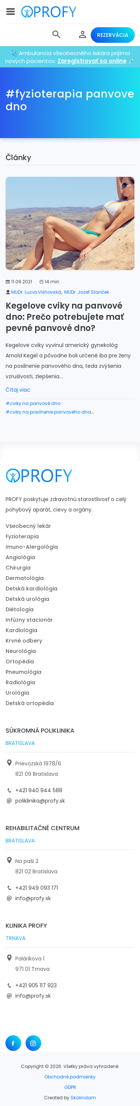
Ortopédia (20, 661)
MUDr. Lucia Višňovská (36, 292)
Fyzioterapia (22, 536)
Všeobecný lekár (28, 526)
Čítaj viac (18, 389)
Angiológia (20, 557)
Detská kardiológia (31, 588)
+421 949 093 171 (36, 888)
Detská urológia (27, 599)
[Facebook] (13, 1043)
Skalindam (83, 1097)
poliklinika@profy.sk (40, 800)
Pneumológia (23, 672)
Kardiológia (21, 630)
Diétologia (20, 609)
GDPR (70, 1087)
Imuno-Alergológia (32, 547)
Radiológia (20, 682)
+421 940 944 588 (38, 790)
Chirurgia (18, 567)
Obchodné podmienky (70, 1077)
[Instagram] (33, 1043)
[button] (56, 35)
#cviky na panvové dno (33, 403)
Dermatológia (25, 578)
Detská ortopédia (30, 703)
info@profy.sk (33, 898)
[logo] (49, 12)
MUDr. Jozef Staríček (86, 292)
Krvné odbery (24, 640)
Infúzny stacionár (29, 620)
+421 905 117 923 (36, 985)
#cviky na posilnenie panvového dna (48, 412)
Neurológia (21, 651)
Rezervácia (112, 35)
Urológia (17, 693)
